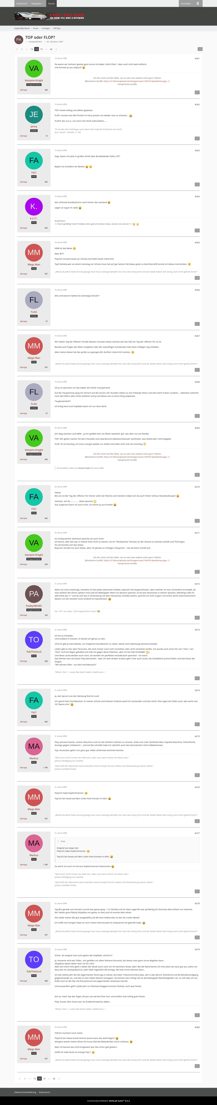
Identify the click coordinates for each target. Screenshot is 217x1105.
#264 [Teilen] (197, 196)
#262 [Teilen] (197, 104)
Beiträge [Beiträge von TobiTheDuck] (23, 661)
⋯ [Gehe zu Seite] (27, 49)
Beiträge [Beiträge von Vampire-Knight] (23, 90)
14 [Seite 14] (36, 49)
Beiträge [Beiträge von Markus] (23, 767)
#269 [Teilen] (197, 427)
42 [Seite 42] (51, 49)
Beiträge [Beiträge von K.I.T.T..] (23, 228)
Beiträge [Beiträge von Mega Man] (23, 274)
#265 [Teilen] (197, 242)
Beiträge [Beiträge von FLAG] (23, 321)
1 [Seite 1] (22, 49)
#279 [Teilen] (197, 949)
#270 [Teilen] (197, 486)
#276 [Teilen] (197, 787)
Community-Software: (108, 1100)
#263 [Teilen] (197, 150)
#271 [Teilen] (197, 532)
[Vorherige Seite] (16, 49)
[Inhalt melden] (197, 92)
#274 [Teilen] (197, 690)
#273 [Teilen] (197, 629)
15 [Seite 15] (41, 49)
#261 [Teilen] (197, 58)
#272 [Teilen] (197, 583)
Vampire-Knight (84, 468)
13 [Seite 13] (31, 49)
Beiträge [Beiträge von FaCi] (23, 182)
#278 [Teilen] (197, 903)
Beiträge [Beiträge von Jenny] (23, 136)
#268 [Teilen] (197, 381)
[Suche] (198, 3)
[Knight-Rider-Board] (108, 16)
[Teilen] (200, 49)
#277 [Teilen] (197, 833)
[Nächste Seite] (56, 49)
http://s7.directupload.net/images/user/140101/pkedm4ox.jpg (135, 81)
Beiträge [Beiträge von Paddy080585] (23, 615)
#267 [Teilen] (197, 335)
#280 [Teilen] (197, 1027)
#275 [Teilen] (197, 736)
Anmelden (186, 3)
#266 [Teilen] (197, 289)
